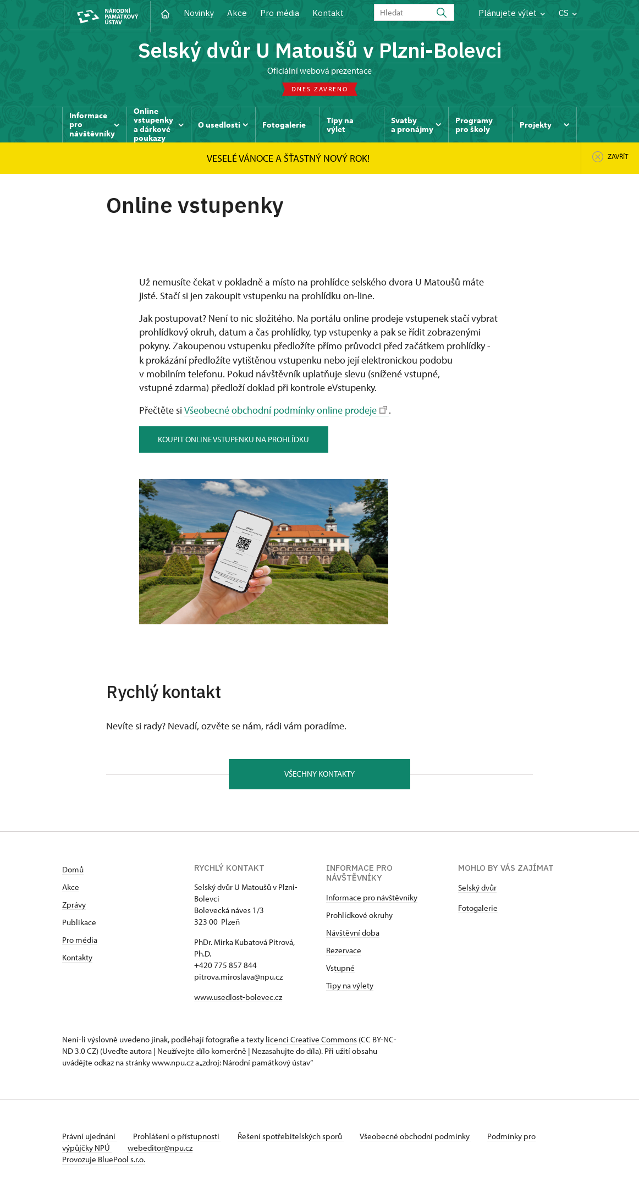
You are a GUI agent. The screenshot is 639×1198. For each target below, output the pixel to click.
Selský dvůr (477, 889)
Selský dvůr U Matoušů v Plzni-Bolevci (319, 51)
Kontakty (77, 959)
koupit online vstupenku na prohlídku (235, 440)
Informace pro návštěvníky (371, 899)
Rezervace (343, 952)
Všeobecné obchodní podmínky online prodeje (285, 411)
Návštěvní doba (352, 935)
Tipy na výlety (349, 987)
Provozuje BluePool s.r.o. (103, 1161)
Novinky (199, 13)
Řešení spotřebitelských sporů (293, 1138)
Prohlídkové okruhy (359, 917)
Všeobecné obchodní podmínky (420, 1138)
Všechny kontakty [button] (319, 775)
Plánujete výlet (511, 13)
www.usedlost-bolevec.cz (238, 999)
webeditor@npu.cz (161, 1150)
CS (568, 13)
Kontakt (328, 13)
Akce (237, 13)
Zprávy (74, 907)
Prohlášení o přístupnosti (179, 1138)
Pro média (279, 13)
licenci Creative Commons (311, 1041)
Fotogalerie (478, 910)
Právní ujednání (89, 1138)
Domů (73, 871)
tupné (344, 970)
